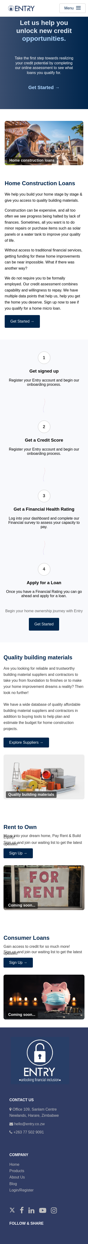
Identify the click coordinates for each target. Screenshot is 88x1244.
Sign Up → (18, 853)
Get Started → (44, 87)
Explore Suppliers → (26, 742)
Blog (13, 1184)
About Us (17, 1177)
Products (16, 1171)
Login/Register (21, 1190)
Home (14, 1164)
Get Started (44, 624)
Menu (72, 8)
